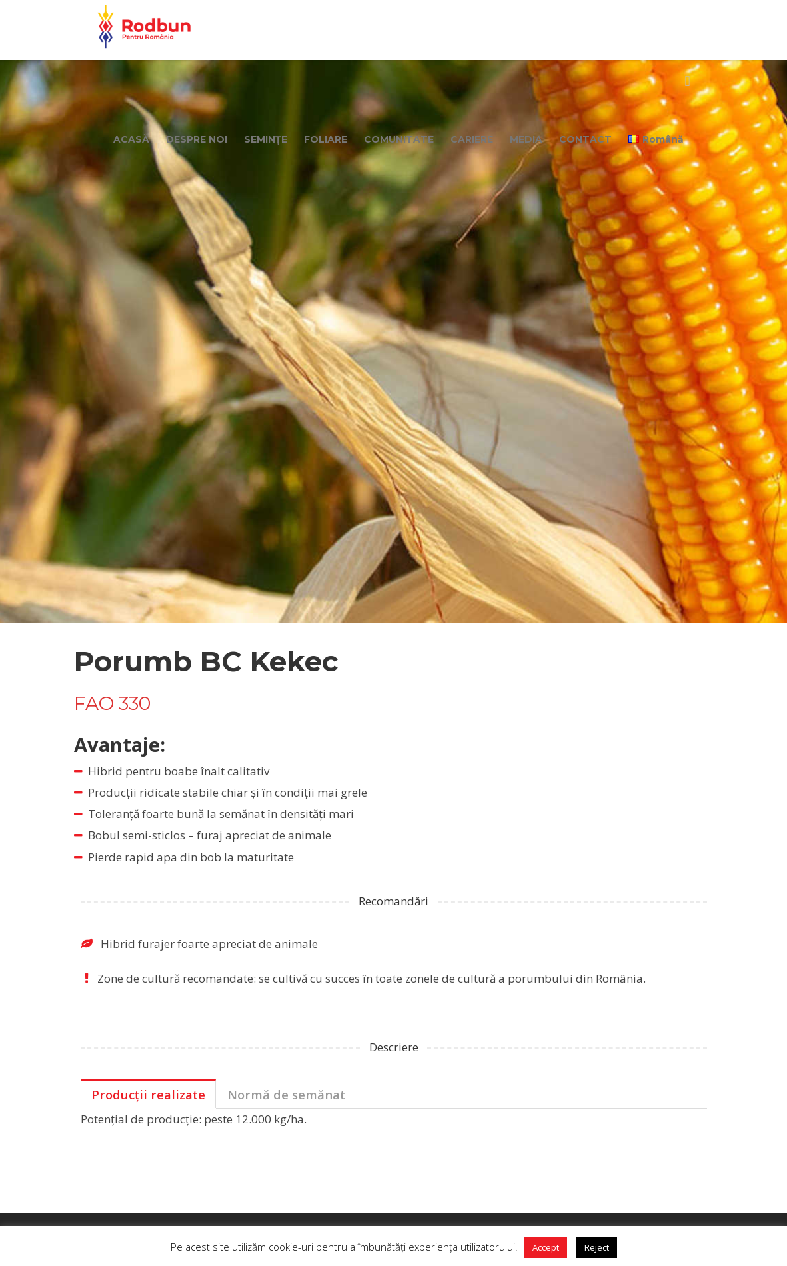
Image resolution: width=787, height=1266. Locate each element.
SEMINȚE (265, 139)
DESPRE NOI (196, 139)
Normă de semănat (286, 1094)
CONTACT (585, 139)
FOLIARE (325, 139)
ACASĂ (131, 139)
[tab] (148, 1094)
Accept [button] (545, 1247)
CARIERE (471, 139)
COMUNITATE (399, 139)
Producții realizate (148, 1094)
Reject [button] (596, 1247)
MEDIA (526, 139)
